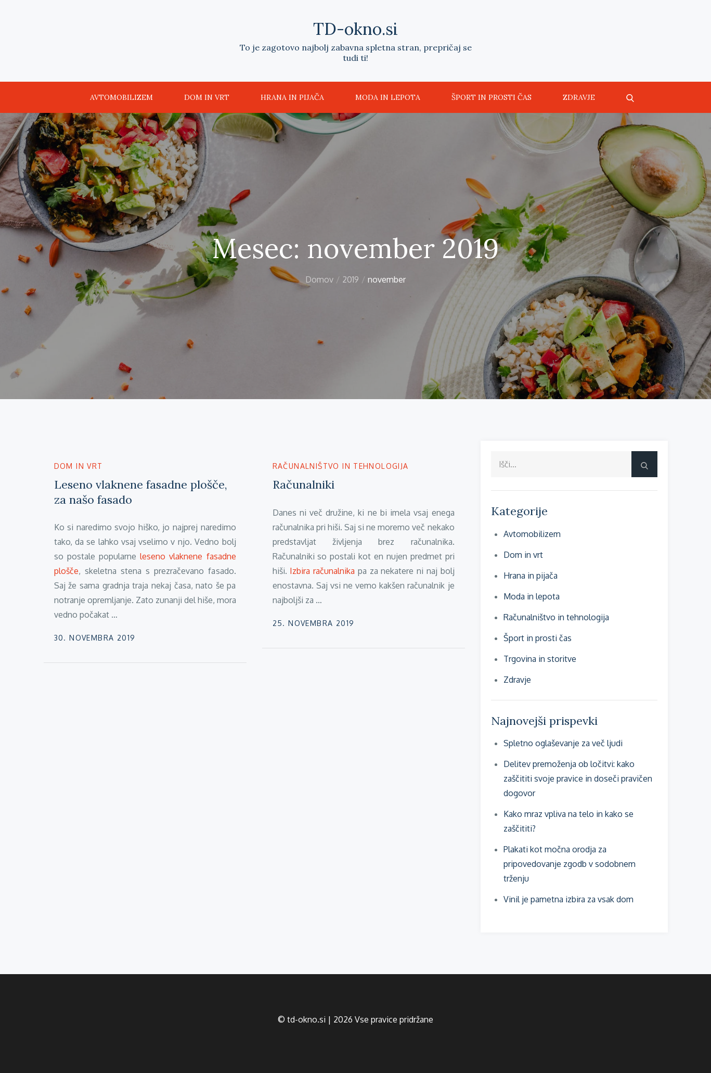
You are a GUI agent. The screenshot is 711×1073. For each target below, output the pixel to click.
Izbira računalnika (322, 571)
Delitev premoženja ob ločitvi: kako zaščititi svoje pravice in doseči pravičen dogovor (577, 778)
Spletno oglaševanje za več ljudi (563, 743)
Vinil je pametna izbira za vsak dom (568, 899)
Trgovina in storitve (539, 659)
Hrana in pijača (292, 97)
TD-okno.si (355, 29)
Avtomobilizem (121, 97)
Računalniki (303, 484)
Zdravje (579, 97)
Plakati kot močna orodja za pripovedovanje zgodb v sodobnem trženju (569, 864)
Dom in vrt (206, 97)
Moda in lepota (387, 97)
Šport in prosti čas (491, 97)
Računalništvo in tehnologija (341, 466)
